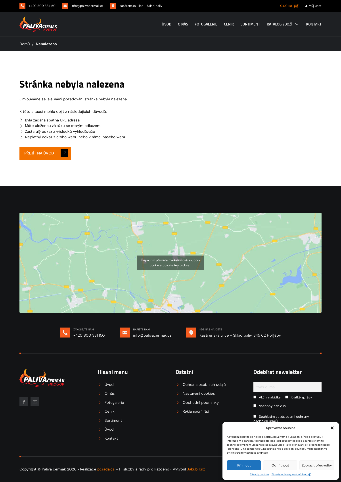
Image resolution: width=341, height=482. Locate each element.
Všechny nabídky (269, 406)
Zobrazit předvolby (317, 465)
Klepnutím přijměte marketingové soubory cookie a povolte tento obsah (170, 262)
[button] (332, 428)
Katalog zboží (279, 24)
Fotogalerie (206, 24)
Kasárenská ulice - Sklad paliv (140, 6)
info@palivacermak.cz (87, 6)
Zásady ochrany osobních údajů (291, 474)
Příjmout (244, 465)
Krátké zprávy (298, 397)
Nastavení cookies (199, 393)
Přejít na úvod (46, 153)
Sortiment (250, 24)
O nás (183, 24)
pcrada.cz (105, 469)
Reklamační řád (196, 411)
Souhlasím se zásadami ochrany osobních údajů (281, 418)
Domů (24, 43)
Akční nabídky (267, 397)
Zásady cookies (259, 474)
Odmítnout (280, 465)
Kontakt (314, 24)
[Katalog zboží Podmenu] (296, 24)
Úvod (166, 24)
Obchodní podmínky (201, 402)
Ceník (229, 24)
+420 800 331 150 (42, 6)
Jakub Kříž (196, 469)
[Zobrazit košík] (289, 6)
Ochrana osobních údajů (204, 384)
